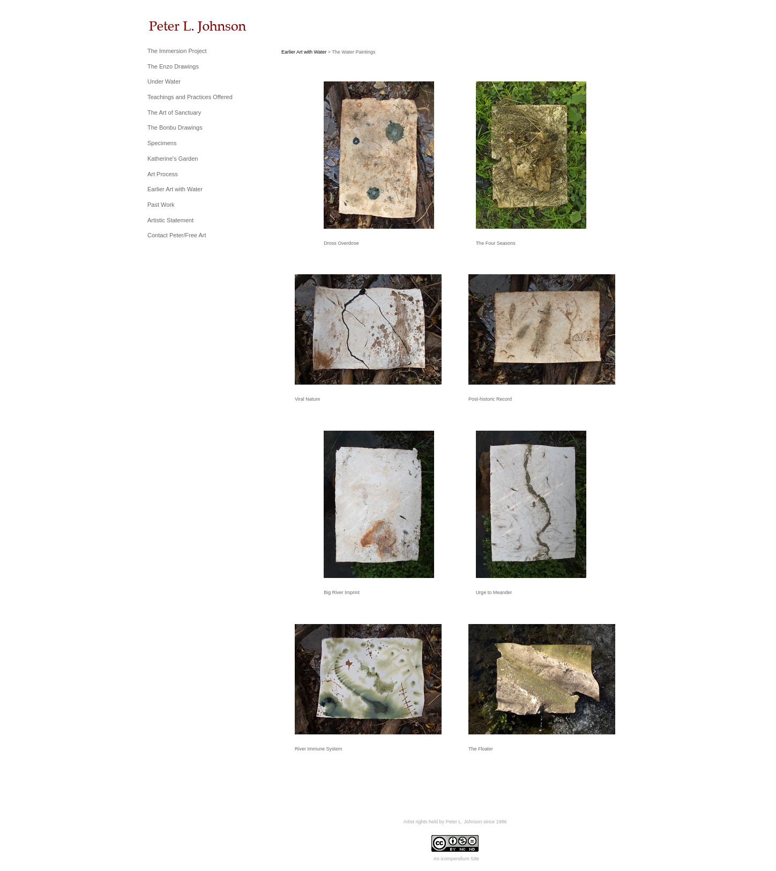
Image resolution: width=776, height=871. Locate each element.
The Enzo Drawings (173, 66)
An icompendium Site (456, 858)
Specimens (161, 143)
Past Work (161, 204)
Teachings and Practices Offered (190, 97)
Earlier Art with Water (175, 189)
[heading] (174, 26)
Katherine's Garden (172, 158)
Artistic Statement (170, 220)
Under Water (164, 81)
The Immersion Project (177, 51)
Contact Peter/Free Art (176, 235)
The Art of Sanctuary (174, 112)
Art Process (162, 174)
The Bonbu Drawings (175, 127)
